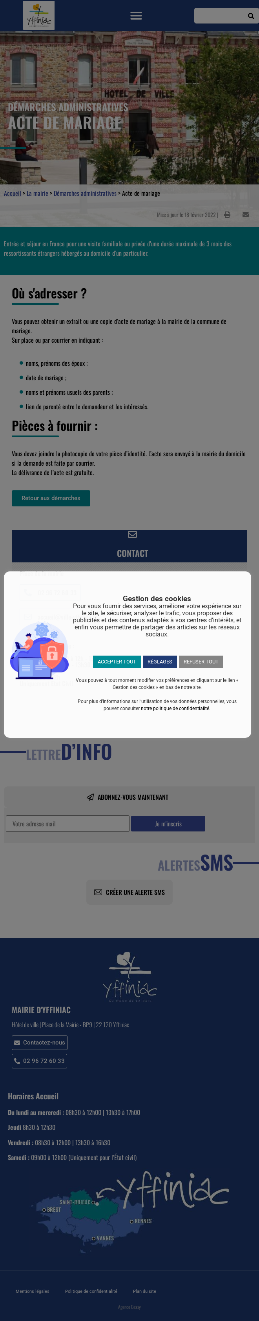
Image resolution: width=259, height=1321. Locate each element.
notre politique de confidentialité (175, 708)
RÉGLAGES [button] (160, 662)
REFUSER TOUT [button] (201, 662)
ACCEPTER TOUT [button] (117, 662)
